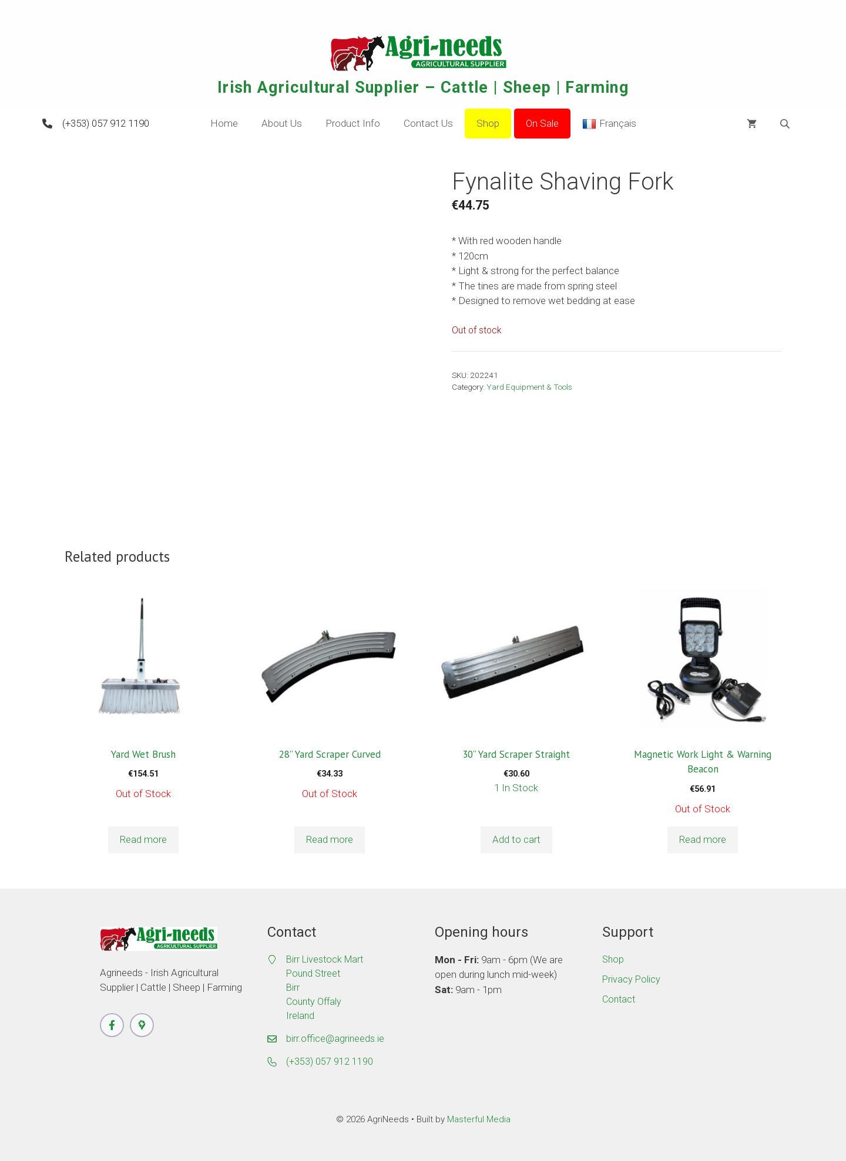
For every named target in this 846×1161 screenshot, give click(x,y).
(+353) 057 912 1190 (105, 123)
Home (224, 123)
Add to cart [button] (516, 839)
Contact (618, 999)
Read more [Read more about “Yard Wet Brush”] (143, 839)
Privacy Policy (631, 979)
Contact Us (428, 123)
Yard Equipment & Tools (529, 387)
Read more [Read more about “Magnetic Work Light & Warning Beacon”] (702, 839)
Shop (487, 123)
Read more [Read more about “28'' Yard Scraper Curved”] (329, 839)
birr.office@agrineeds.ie (335, 1038)
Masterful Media (479, 1119)
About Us (281, 123)
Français (609, 123)
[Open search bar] (786, 124)
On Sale (542, 123)
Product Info (352, 123)
